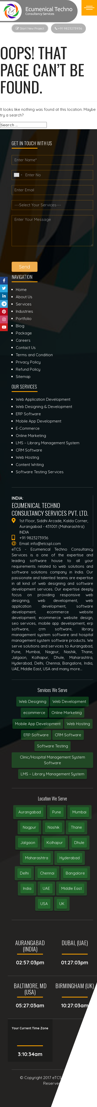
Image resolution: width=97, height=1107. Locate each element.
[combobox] (18, 175)
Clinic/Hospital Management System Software (52, 760)
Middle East (71, 888)
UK (61, 903)
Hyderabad (69, 857)
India (27, 888)
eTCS (57, 1077)
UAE (46, 888)
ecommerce (34, 712)
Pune (56, 812)
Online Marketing (66, 712)
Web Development (69, 701)
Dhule (79, 842)
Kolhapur (55, 842)
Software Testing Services (40, 471)
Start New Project (30, 28)
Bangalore (75, 873)
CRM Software (68, 734)
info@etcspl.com (46, 543)
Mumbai (79, 812)
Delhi (24, 873)
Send (24, 267)
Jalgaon (27, 842)
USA (44, 903)
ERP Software (36, 734)
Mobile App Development (38, 723)
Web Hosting (78, 723)
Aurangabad (29, 812)
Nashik (53, 827)
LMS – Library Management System (52, 773)
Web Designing (32, 701)
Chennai (47, 873)
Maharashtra (36, 857)
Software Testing (52, 746)
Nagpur (29, 827)
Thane (76, 827)
